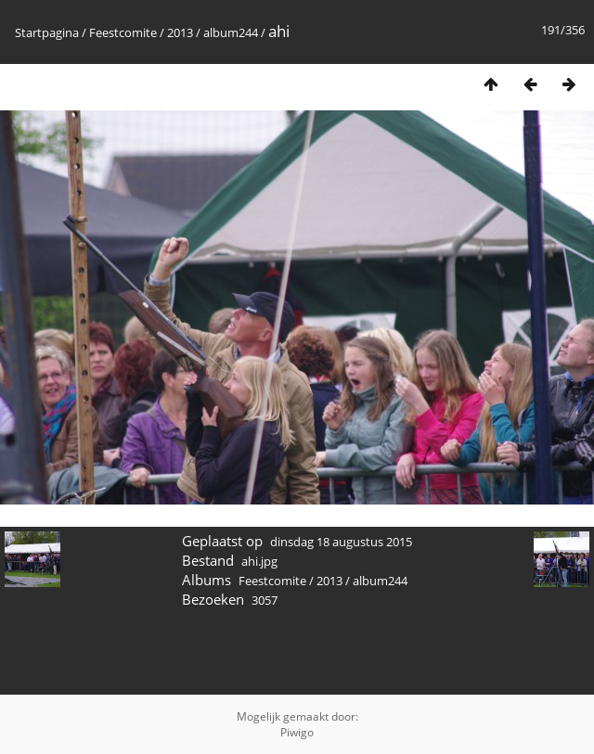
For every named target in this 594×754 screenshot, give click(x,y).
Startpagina (47, 32)
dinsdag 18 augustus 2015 (341, 541)
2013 (180, 32)
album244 (230, 32)
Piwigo (297, 732)
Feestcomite (123, 32)
